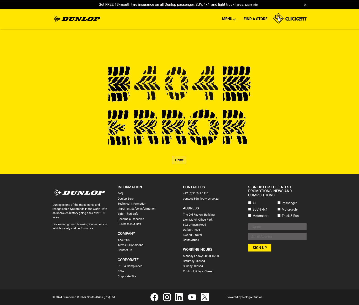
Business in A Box (129, 224)
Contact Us (125, 250)
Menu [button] (227, 19)
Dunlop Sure (125, 199)
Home (179, 160)
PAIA (121, 271)
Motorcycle (290, 209)
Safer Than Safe (128, 214)
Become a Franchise (131, 219)
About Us (124, 240)
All (254, 203)
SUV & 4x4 (260, 209)
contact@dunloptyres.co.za (200, 199)
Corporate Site (127, 276)
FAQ (120, 193)
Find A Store (255, 19)
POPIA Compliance (130, 266)
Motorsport (261, 216)
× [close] (305, 5)
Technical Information (132, 204)
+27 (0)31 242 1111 (196, 193)
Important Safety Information (136, 209)
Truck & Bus (290, 216)
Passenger (289, 203)
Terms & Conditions (130, 245)
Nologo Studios (252, 297)
